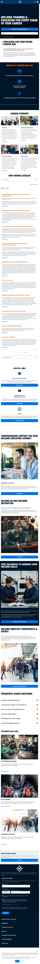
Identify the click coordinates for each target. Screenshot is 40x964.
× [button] (37, 951)
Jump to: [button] (3, 33)
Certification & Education (8, 36)
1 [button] (13, 352)
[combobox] (17, 179)
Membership (4, 923)
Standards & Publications (8, 935)
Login (35, 1)
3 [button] (18, 352)
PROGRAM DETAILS (19, 420)
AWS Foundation (4, 771)
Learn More (4, 206)
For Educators (19, 385)
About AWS (4, 943)
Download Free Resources (19, 621)
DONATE (19, 860)
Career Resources (6, 939)
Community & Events (7, 927)
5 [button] (23, 352)
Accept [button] (17, 961)
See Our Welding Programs (19, 29)
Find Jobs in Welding (5, 806)
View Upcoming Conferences (20, 686)
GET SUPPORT (20, 493)
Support (3, 931)
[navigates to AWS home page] (20, 2)
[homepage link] (19, 868)
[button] (19, 106)
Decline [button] (22, 961)
